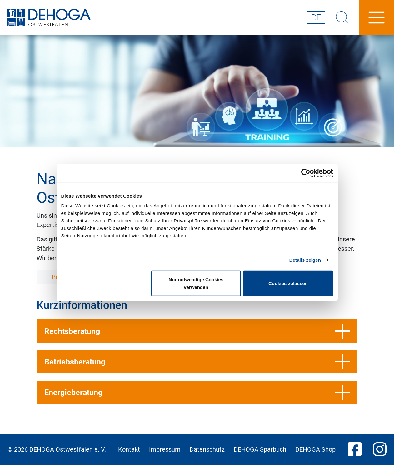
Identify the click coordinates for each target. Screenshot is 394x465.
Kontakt (129, 449)
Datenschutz (207, 449)
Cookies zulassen (288, 283)
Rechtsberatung (197, 331)
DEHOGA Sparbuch (260, 449)
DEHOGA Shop (315, 449)
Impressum (165, 449)
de (316, 17)
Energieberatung (197, 392)
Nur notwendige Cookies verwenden (195, 283)
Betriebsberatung (197, 361)
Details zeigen (305, 259)
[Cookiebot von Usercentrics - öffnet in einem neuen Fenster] (305, 173)
